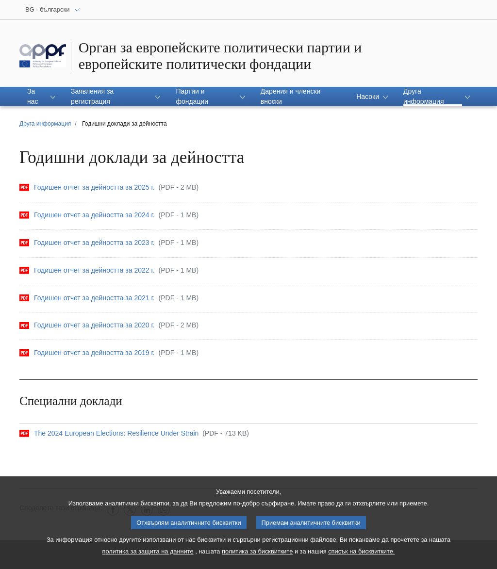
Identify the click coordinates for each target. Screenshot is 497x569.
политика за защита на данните (148, 553)
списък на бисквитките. (361, 553)
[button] (41, 96)
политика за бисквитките (257, 553)
